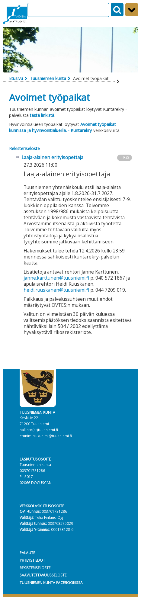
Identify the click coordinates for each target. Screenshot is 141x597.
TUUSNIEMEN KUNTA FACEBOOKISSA (51, 582)
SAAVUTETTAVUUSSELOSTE (43, 575)
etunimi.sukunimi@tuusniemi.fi (46, 435)
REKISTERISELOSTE (35, 567)
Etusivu (16, 78)
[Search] (68, 10)
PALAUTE (27, 552)
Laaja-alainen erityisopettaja (52, 157)
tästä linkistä (42, 115)
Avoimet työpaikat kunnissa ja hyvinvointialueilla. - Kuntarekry (62, 127)
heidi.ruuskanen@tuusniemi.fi (56, 290)
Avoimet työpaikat (49, 97)
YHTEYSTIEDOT (32, 560)
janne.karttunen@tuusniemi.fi (56, 278)
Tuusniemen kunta (48, 78)
